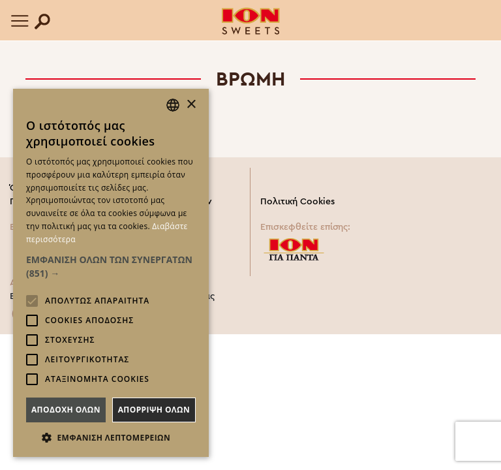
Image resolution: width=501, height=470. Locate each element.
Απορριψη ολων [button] (154, 409)
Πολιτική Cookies (297, 201)
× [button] (191, 105)
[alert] (111, 273)
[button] (111, 266)
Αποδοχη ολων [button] (65, 409)
